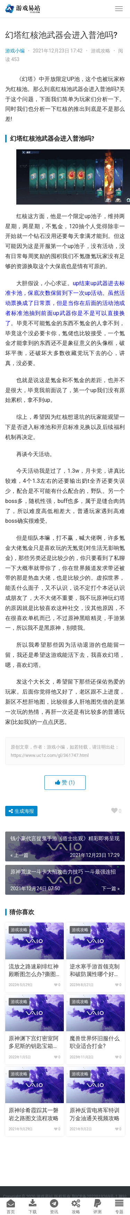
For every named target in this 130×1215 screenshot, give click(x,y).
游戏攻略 (100, 50)
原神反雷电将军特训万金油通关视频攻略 (95, 1114)
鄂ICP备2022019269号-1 (94, 1196)
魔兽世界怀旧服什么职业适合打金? (95, 1042)
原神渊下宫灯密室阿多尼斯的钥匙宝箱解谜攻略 (34, 1042)
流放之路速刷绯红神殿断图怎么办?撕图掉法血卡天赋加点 (34, 970)
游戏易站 (44, 1196)
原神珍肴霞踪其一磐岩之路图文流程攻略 (34, 1114)
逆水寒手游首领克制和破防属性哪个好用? (95, 970)
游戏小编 (15, 50)
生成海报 (21, 811)
